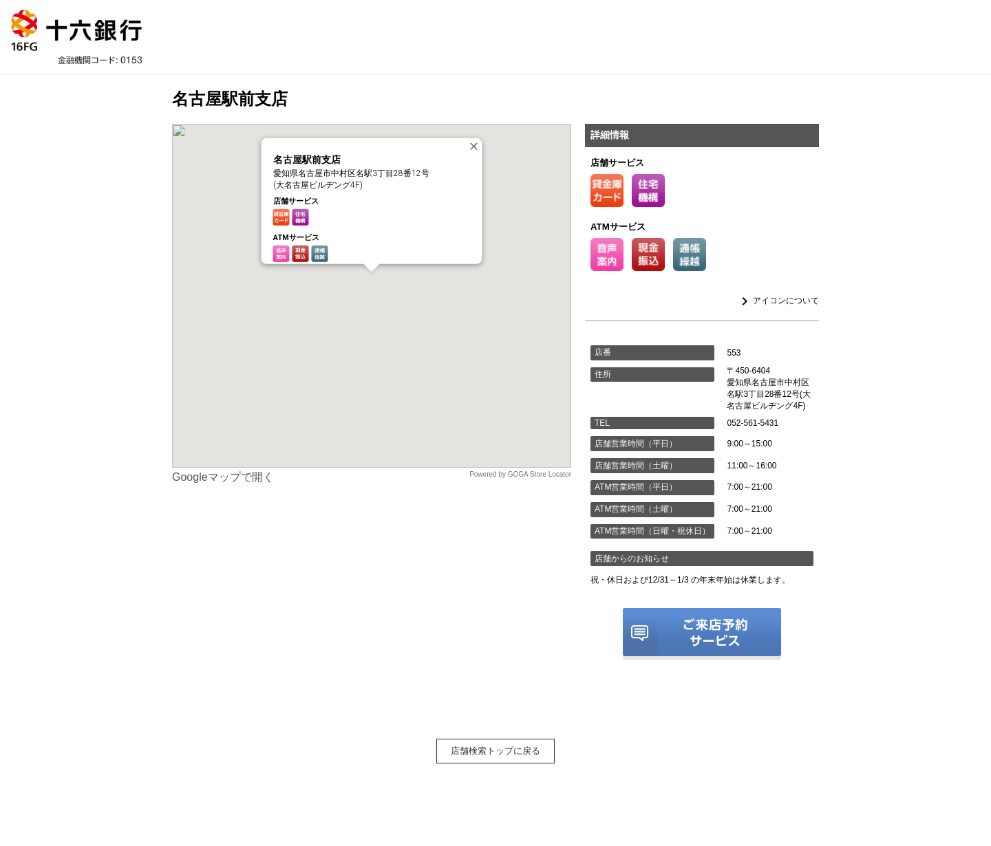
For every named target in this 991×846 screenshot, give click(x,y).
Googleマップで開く (223, 477)
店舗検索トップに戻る (495, 751)
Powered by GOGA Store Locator (520, 474)
